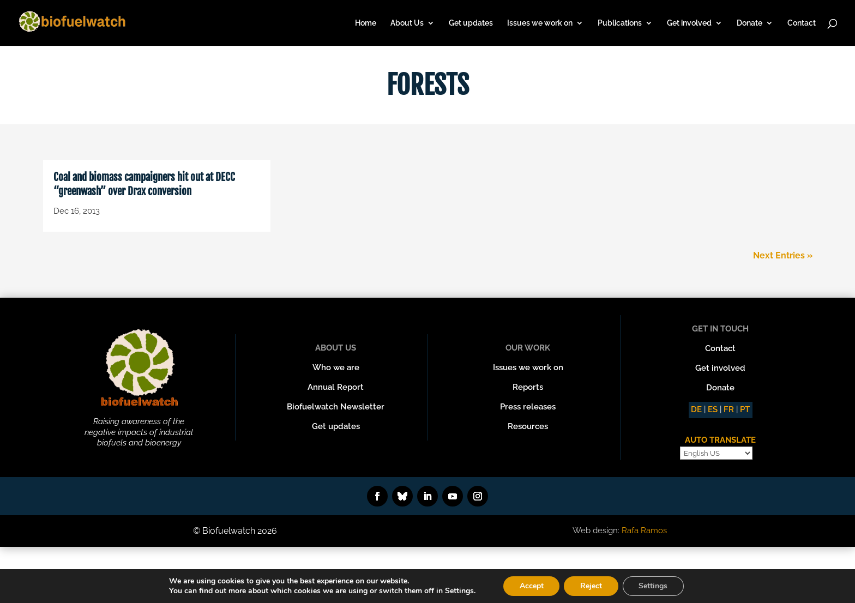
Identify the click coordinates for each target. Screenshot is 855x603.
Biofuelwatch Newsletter (335, 407)
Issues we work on (540, 23)
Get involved (689, 23)
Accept (531, 586)
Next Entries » (782, 255)
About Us (407, 23)
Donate (749, 23)
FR (729, 409)
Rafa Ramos (644, 530)
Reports (528, 387)
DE (696, 409)
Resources (528, 426)
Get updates (471, 23)
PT (745, 409)
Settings (653, 586)
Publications (620, 23)
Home (365, 23)
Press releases (528, 407)
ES (713, 409)
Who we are (335, 367)
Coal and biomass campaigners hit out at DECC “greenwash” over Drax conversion (144, 184)
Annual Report (336, 387)
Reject (591, 586)
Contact (801, 23)
